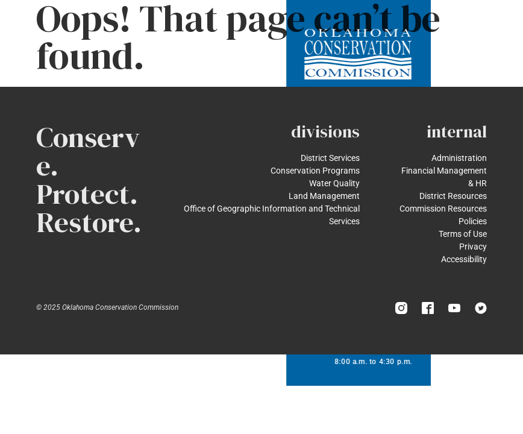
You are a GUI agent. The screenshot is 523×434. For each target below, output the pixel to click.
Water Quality (334, 183)
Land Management (324, 196)
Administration (459, 158)
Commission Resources (443, 208)
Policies (473, 221)
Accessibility (464, 259)
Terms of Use (463, 234)
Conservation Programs (315, 170)
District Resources (453, 196)
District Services (330, 158)
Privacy (473, 246)
